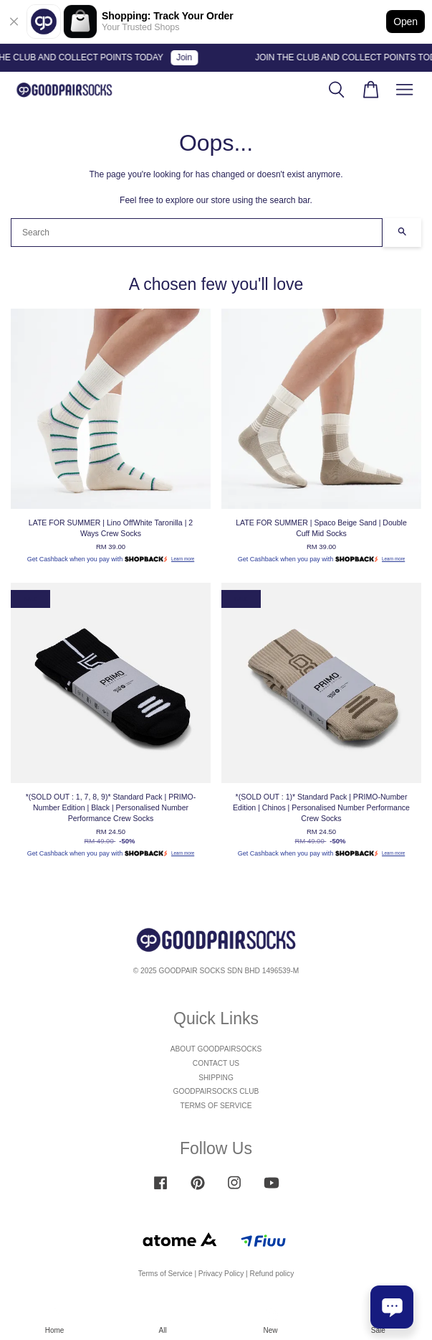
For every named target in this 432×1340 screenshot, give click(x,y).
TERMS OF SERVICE (215, 1106)
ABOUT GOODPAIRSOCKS (216, 1049)
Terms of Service (165, 1274)
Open (405, 21)
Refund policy (272, 1274)
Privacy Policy (221, 1274)
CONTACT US (216, 1063)
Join (188, 57)
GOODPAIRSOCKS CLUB (216, 1091)
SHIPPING (216, 1078)
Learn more (182, 558)
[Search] (197, 232)
